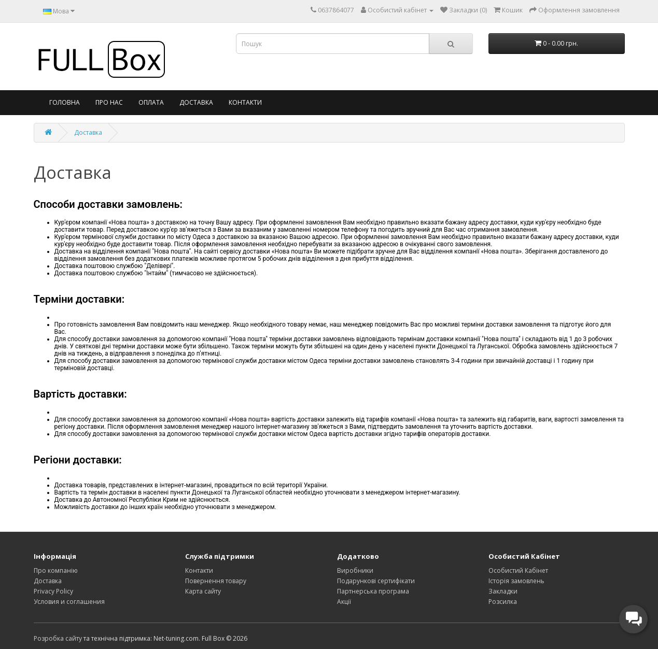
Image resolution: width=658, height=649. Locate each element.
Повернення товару (215, 580)
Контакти (245, 102)
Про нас (109, 102)
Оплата (151, 102)
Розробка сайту (58, 638)
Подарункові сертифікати (376, 580)
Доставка (196, 102)
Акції (344, 601)
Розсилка (502, 601)
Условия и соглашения (69, 601)
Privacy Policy (53, 591)
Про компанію (56, 570)
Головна (64, 102)
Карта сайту (203, 591)
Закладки (502, 591)
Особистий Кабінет (518, 570)
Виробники (355, 570)
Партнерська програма (373, 591)
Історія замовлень (516, 580)
